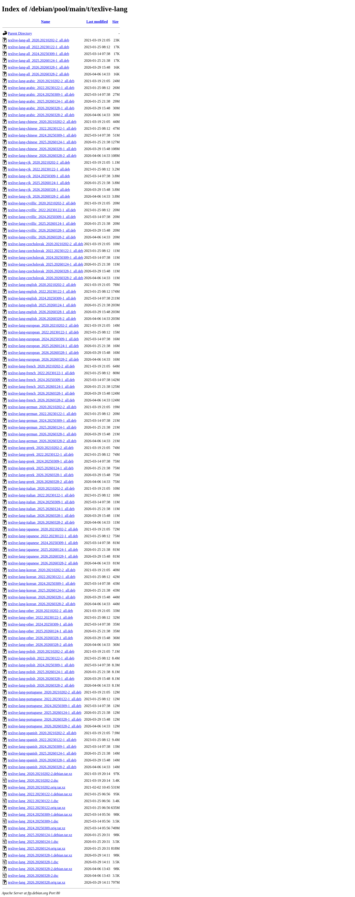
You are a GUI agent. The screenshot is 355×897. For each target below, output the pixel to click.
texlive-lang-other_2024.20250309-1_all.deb (40, 624)
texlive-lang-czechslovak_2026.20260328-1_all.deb (45, 271)
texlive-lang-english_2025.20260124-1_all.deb (42, 305)
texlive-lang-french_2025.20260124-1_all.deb (41, 387)
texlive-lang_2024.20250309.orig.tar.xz (36, 828)
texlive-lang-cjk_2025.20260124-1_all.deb (39, 183)
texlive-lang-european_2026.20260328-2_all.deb (43, 359)
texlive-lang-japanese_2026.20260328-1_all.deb (43, 556)
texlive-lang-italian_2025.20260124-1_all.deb (41, 509)
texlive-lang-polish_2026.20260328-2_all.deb (41, 685)
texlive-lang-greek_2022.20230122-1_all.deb (41, 454)
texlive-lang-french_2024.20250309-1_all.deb (41, 380)
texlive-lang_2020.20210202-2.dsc (33, 780)
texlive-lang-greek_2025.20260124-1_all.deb (41, 468)
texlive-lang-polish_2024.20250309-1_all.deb (41, 665)
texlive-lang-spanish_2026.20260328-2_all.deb (42, 767)
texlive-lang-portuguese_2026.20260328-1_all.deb (44, 719)
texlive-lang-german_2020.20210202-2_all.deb (42, 407)
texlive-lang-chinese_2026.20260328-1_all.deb (42, 149)
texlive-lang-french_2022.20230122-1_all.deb (41, 373)
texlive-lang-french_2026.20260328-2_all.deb (41, 400)
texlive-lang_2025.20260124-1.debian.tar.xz (40, 835)
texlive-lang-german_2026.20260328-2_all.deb (42, 441)
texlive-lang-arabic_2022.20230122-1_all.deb (41, 88)
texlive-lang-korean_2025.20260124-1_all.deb (41, 590)
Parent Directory (20, 33)
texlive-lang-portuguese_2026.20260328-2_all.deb (44, 726)
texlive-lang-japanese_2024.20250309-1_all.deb (43, 543)
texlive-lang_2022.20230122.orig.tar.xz (36, 808)
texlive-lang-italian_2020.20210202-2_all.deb (41, 488)
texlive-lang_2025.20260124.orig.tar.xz (36, 848)
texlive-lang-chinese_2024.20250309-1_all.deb (42, 135)
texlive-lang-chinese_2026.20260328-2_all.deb (42, 156)
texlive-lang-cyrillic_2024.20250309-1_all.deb (42, 217)
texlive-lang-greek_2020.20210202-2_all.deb (41, 448)
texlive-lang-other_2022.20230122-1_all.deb (40, 617)
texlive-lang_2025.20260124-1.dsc (33, 842)
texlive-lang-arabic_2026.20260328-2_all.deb (41, 115)
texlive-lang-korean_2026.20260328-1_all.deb (41, 597)
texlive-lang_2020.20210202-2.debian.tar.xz (40, 774)
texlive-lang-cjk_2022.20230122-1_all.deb (39, 169)
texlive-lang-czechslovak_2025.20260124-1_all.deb (45, 264)
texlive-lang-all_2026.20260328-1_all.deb (38, 67)
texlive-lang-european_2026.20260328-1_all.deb (43, 353)
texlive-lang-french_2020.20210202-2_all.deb (41, 366)
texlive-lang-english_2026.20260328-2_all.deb (42, 319)
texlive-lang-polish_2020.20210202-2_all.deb (41, 651)
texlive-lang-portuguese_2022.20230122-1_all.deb (44, 699)
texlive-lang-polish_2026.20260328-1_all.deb (41, 679)
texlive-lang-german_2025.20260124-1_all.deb (42, 427)
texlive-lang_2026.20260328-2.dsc (33, 876)
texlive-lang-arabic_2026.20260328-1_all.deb (41, 108)
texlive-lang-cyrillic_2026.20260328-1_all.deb (42, 230)
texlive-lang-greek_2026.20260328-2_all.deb (41, 482)
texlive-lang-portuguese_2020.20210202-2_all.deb (44, 692)
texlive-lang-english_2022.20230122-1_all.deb (42, 291)
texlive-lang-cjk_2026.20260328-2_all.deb (39, 196)
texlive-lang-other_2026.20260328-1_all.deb (40, 638)
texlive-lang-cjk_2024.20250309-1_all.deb (39, 176)
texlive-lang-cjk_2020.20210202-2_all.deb (39, 162)
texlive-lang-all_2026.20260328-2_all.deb (38, 74)
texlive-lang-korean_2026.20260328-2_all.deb (41, 604)
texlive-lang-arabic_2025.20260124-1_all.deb (41, 101)
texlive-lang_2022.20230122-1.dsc (33, 801)
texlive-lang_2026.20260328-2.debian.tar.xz (40, 869)
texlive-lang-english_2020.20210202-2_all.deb (42, 285)
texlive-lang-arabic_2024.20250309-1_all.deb (41, 94)
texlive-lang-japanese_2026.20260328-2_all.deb (43, 563)
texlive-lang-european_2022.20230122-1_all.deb (43, 332)
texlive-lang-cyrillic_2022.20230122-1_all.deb (42, 210)
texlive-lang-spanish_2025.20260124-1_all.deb (42, 753)
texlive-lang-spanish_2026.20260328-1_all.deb (42, 760)
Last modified (97, 22)
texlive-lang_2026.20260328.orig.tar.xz (36, 882)
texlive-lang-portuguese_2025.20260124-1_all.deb (44, 713)
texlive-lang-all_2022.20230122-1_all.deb (38, 47)
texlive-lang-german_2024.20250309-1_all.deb (42, 420)
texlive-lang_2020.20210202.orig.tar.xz (36, 787)
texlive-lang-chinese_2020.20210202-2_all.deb (42, 122)
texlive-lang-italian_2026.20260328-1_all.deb (41, 516)
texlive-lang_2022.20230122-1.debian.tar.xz (40, 794)
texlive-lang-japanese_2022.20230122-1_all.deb (43, 536)
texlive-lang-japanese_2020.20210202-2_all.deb (43, 529)
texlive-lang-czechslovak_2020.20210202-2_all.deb (45, 244)
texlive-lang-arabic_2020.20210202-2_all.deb (41, 81)
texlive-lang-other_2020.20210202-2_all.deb (40, 611)
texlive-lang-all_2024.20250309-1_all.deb (38, 54)
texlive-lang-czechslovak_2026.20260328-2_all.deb (45, 278)
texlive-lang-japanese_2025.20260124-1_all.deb (43, 550)
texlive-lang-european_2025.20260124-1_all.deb (43, 346)
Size (115, 22)
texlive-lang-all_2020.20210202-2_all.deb (38, 40)
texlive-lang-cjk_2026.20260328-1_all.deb (39, 190)
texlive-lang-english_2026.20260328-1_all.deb (42, 312)
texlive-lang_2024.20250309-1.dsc (33, 821)
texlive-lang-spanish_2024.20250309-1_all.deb (42, 746)
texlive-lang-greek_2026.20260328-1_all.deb (41, 475)
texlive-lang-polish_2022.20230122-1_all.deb (41, 658)
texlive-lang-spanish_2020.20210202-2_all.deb (42, 733)
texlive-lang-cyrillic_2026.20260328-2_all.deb (42, 237)
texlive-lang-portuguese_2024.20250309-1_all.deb (44, 706)
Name (45, 22)
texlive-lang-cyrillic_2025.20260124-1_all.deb (42, 223)
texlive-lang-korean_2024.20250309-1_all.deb (41, 583)
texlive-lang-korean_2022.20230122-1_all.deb (41, 577)
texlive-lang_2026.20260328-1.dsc (33, 862)
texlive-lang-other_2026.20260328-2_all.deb (40, 645)
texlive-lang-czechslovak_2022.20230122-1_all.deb (45, 251)
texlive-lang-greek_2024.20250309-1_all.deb (41, 461)
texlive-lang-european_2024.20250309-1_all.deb (43, 339)
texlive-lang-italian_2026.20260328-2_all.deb (41, 522)
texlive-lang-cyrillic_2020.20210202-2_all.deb (42, 203)
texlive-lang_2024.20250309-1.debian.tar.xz (40, 814)
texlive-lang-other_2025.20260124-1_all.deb (40, 631)
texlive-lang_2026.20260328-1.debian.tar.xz (40, 855)
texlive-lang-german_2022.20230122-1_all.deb (42, 414)
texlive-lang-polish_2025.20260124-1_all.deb (41, 672)
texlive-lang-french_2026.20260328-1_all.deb (41, 393)
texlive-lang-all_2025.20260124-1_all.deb (38, 60)
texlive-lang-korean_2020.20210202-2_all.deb (41, 570)
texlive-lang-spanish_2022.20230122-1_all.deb (42, 740)
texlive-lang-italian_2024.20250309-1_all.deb (41, 502)
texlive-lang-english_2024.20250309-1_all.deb (42, 298)
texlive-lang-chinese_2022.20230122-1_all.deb (42, 128)
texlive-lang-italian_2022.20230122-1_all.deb (41, 495)
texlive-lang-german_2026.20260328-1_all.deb (42, 434)
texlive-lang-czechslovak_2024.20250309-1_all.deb (45, 257)
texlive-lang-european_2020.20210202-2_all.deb (43, 325)
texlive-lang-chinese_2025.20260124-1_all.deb (42, 142)
